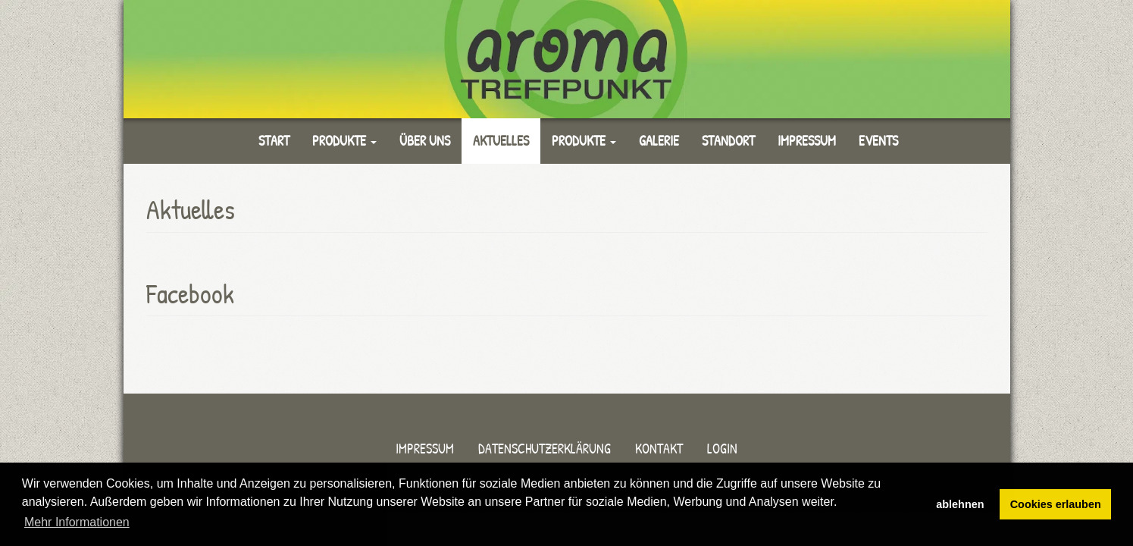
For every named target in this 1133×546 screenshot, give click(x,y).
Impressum (807, 140)
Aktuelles (501, 140)
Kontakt (659, 448)
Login (722, 448)
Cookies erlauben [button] (1055, 504)
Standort (728, 140)
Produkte (344, 140)
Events (878, 140)
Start (274, 140)
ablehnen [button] (960, 504)
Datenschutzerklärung (544, 448)
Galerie (659, 140)
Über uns (424, 140)
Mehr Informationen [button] (77, 522)
